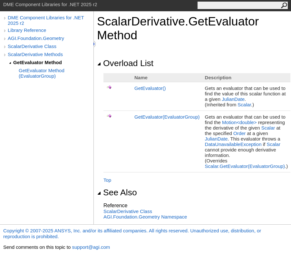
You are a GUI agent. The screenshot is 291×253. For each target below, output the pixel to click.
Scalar (244, 104)
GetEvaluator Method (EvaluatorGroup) (41, 73)
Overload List (125, 63)
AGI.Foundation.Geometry (36, 38)
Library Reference (27, 30)
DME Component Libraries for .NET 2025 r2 (46, 20)
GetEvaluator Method (37, 62)
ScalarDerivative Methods (35, 54)
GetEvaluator (150, 88)
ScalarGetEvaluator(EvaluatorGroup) (245, 166)
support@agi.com (91, 247)
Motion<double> (239, 122)
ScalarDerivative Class (32, 46)
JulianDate (233, 99)
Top (107, 180)
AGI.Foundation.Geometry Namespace (145, 216)
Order (239, 133)
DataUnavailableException (233, 144)
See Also (117, 192)
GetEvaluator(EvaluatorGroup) (167, 117)
